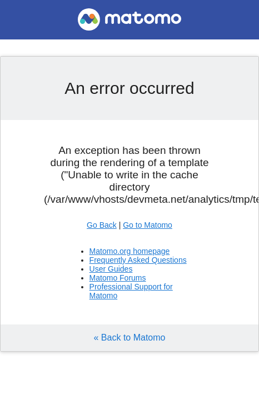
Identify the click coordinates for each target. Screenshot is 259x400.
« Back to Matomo (130, 337)
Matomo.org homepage (129, 251)
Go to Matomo (147, 225)
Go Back (102, 225)
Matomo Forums (117, 277)
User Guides (111, 268)
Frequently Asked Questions (138, 260)
